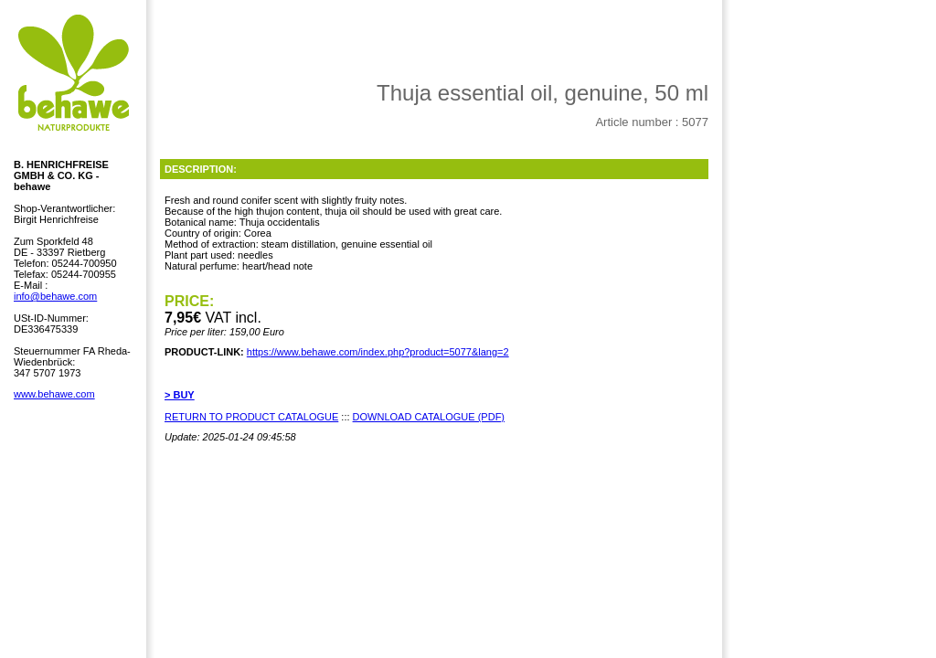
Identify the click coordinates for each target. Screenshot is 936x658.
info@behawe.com (55, 296)
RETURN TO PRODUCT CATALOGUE (251, 416)
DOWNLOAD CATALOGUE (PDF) (429, 416)
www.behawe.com (54, 393)
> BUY (180, 394)
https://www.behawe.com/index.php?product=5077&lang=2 (378, 351)
